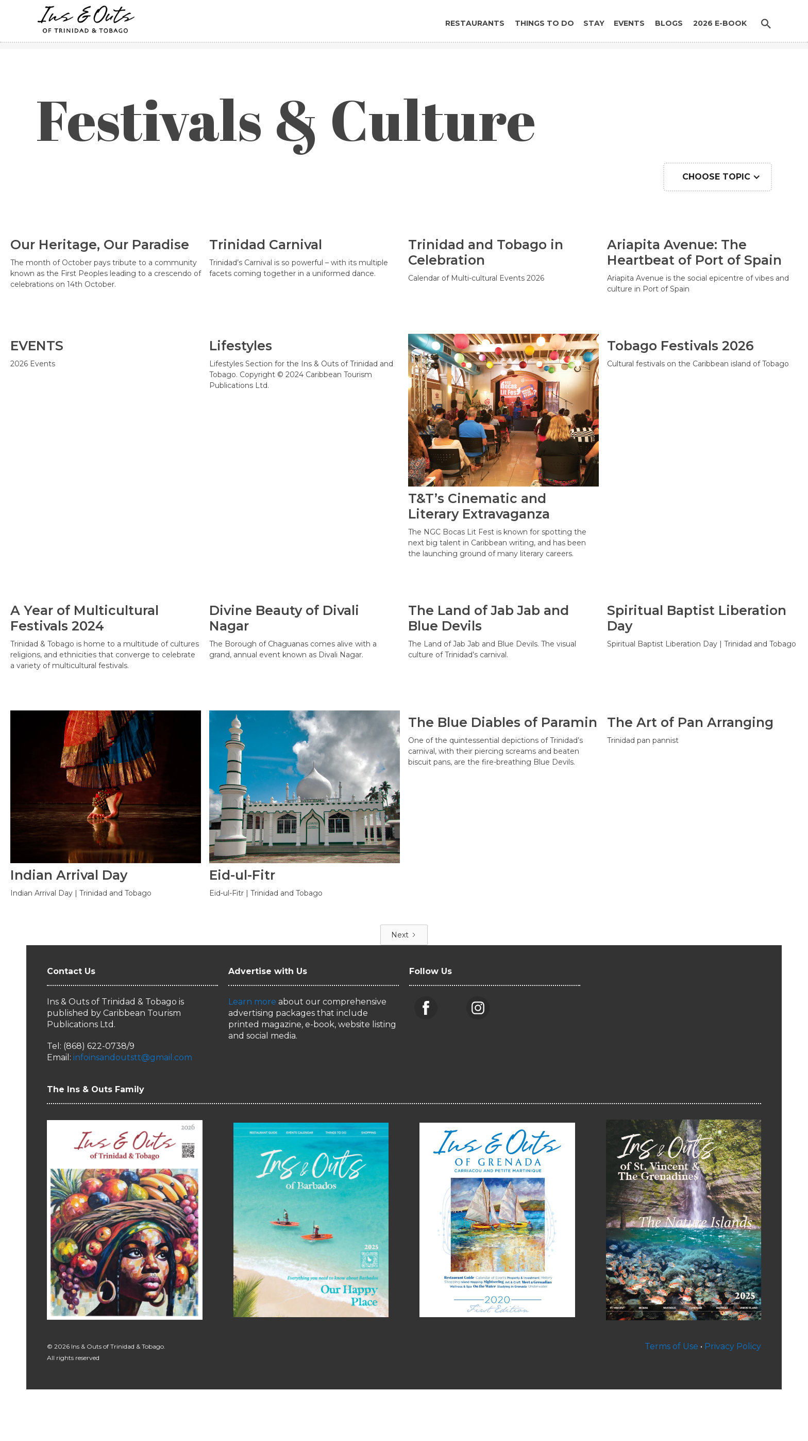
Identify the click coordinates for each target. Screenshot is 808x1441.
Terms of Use (671, 1346)
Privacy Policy (732, 1346)
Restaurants (474, 23)
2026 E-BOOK (720, 23)
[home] (83, 17)
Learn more (252, 1002)
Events (629, 23)
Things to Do (544, 23)
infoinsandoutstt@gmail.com (132, 1057)
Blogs (669, 23)
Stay (593, 23)
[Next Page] (404, 935)
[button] (717, 177)
